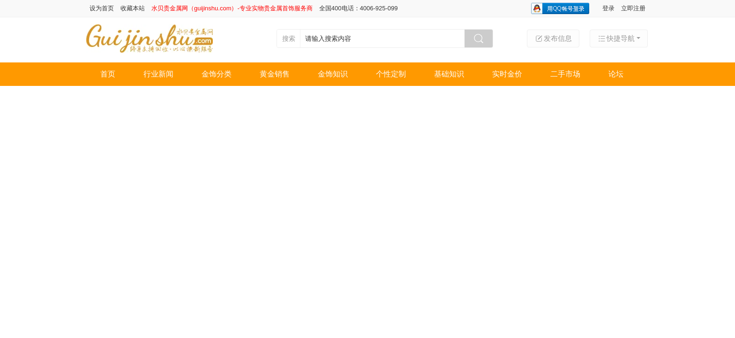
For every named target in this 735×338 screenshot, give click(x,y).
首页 (107, 74)
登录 (608, 8)
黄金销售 (275, 74)
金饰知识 (333, 74)
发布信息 (553, 38)
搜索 (288, 38)
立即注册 (633, 8)
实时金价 (507, 74)
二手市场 (565, 74)
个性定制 (391, 74)
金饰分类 (217, 74)
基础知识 (449, 74)
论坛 (615, 74)
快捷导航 (616, 38)
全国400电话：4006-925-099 (358, 8)
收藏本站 (132, 8)
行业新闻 (158, 74)
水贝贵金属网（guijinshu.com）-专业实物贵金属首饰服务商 (232, 8)
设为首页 (102, 8)
